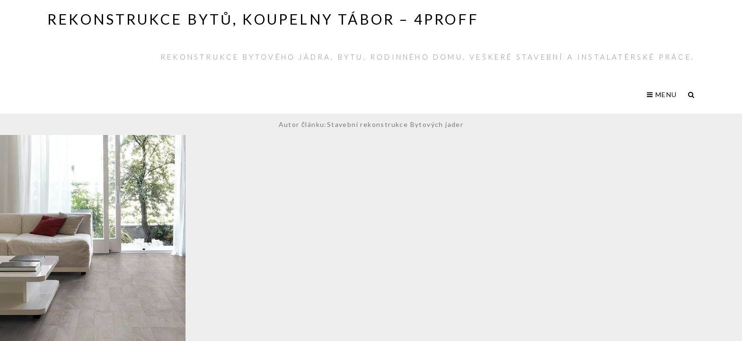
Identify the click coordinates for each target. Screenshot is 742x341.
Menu (662, 94)
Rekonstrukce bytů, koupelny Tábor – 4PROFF (263, 18)
